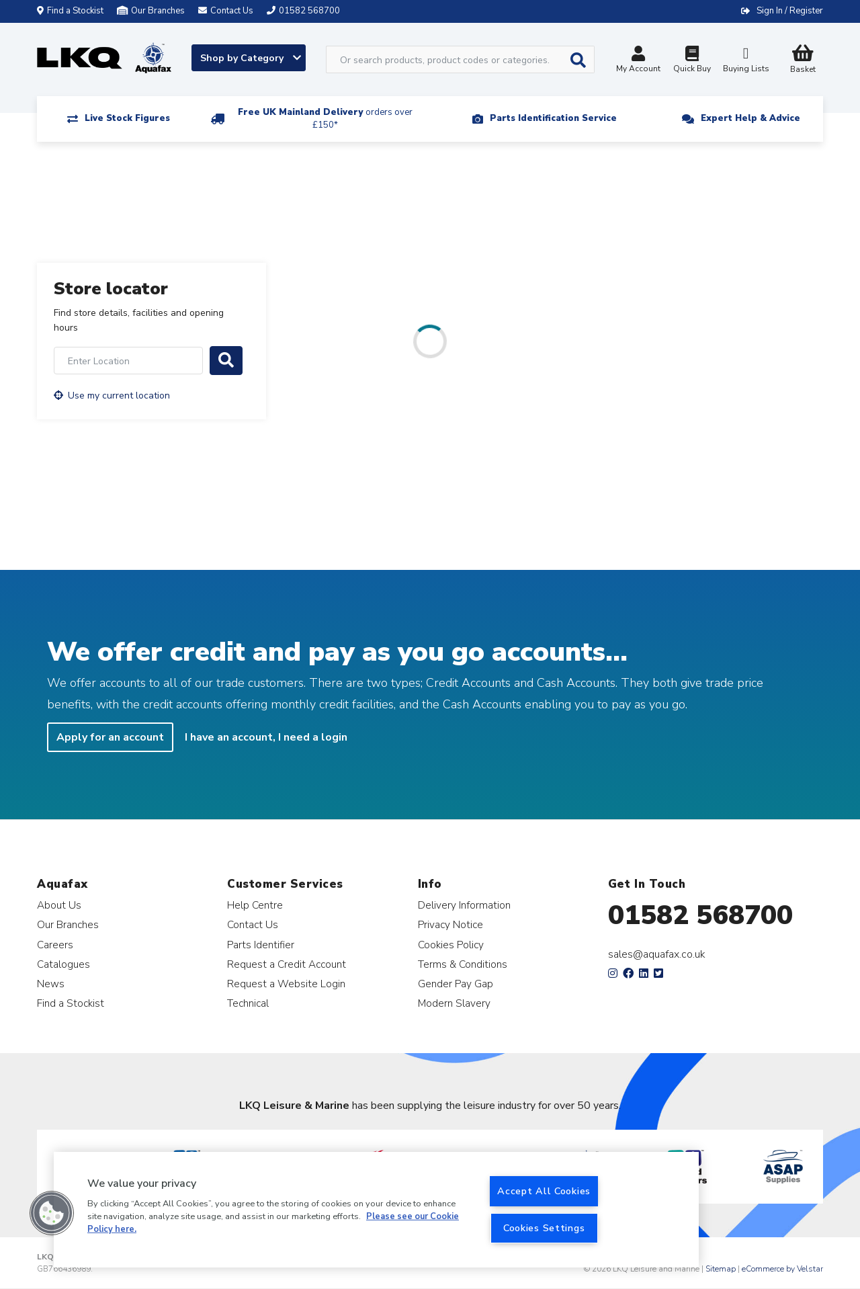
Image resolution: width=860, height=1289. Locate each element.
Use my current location (112, 395)
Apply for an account (110, 737)
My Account (638, 61)
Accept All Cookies (544, 1191)
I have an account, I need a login (266, 737)
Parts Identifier (260, 945)
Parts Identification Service (553, 118)
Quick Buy (692, 61)
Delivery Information (464, 905)
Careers (55, 945)
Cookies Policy (451, 945)
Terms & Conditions (462, 964)
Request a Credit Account (286, 964)
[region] (376, 1209)
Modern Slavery (454, 1003)
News (50, 983)
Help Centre (255, 905)
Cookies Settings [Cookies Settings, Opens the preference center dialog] (544, 1228)
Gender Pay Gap (455, 983)
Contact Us (252, 924)
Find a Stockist (70, 11)
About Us (59, 905)
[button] (51, 1213)
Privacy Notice (450, 924)
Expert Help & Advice (750, 118)
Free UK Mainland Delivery (325, 118)
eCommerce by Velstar (782, 1268)
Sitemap (720, 1268)
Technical (248, 1003)
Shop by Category (250, 58)
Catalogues (63, 964)
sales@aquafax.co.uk (656, 954)
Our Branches (151, 11)
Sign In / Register (790, 11)
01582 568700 (700, 915)
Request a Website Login (286, 983)
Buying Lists (745, 61)
